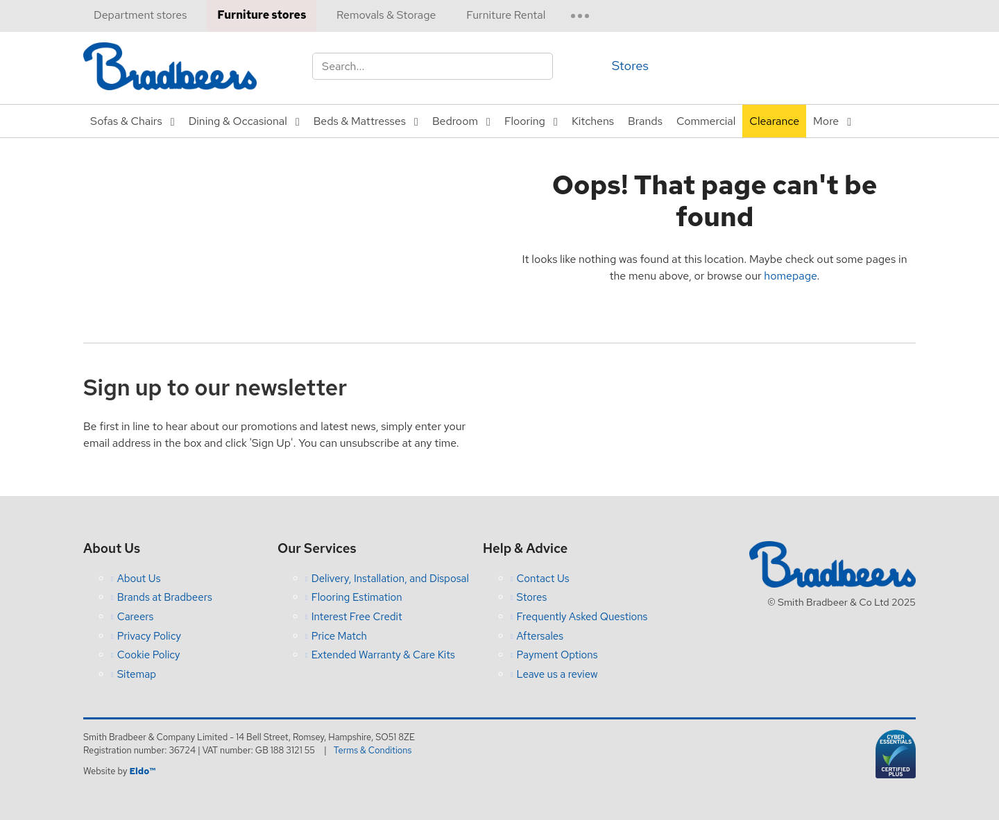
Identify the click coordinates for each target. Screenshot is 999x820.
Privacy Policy (149, 636)
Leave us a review (557, 674)
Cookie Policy (148, 655)
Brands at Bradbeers (164, 597)
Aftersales (540, 636)
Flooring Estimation (356, 597)
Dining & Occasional (238, 121)
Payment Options (557, 655)
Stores (630, 65)
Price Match (339, 636)
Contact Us (543, 579)
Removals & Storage (386, 15)
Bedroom (455, 121)
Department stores (140, 15)
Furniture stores (261, 15)
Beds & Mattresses (360, 121)
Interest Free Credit (356, 617)
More (826, 121)
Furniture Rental (505, 15)
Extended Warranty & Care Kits (383, 655)
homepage (790, 275)
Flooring (524, 121)
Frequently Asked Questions (582, 617)
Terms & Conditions (373, 750)
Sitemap (136, 674)
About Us (139, 579)
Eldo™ (142, 771)
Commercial (705, 121)
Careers (135, 617)
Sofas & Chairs (126, 121)
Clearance (774, 121)
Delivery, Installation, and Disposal (390, 579)
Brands (645, 121)
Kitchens (593, 121)
